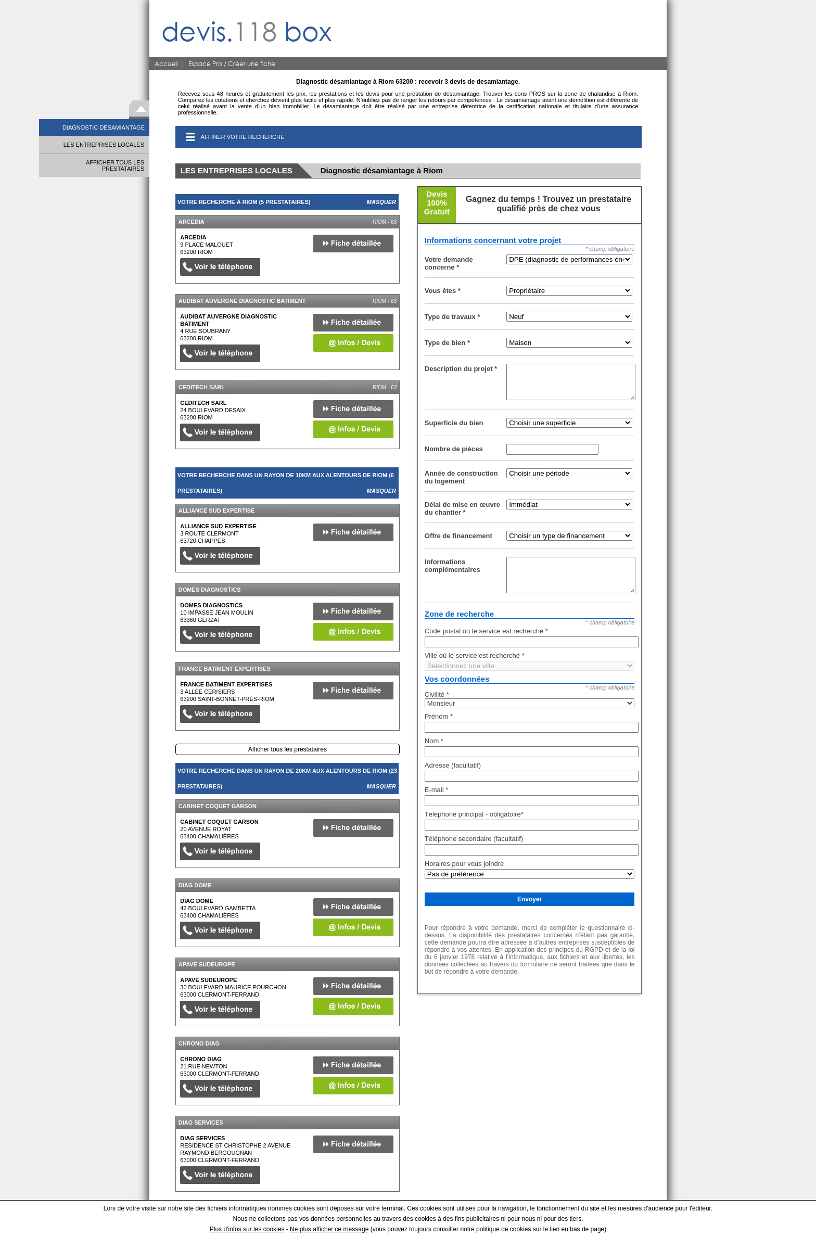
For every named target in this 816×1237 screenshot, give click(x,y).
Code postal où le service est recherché (486, 631)
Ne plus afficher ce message (329, 1229)
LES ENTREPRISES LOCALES (103, 145)
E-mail (437, 790)
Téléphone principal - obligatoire (474, 814)
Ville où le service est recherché (475, 655)
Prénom (439, 716)
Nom (434, 741)
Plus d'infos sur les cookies (247, 1229)
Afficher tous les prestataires (287, 749)
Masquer (381, 202)
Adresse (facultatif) (453, 765)
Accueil (166, 64)
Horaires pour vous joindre (464, 864)
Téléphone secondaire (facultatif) (474, 839)
